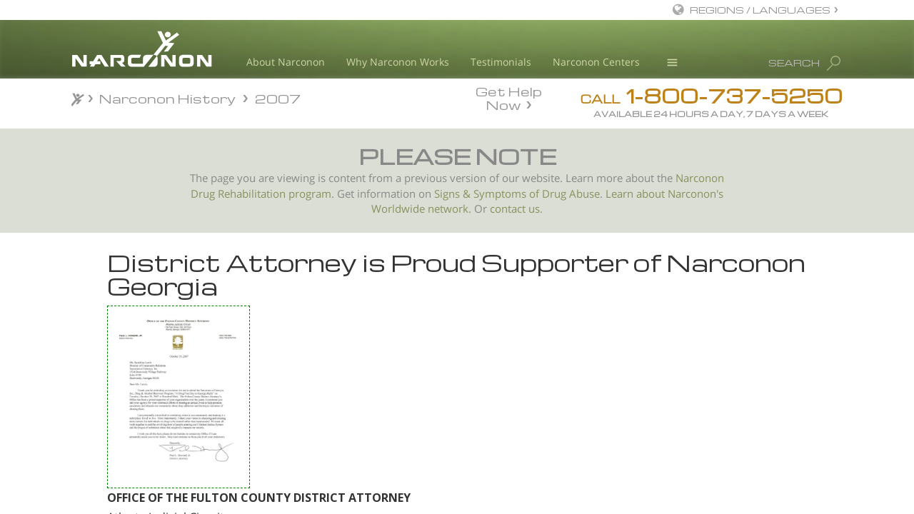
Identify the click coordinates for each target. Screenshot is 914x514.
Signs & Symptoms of (488, 193)
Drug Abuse (571, 193)
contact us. (516, 208)
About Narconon (285, 62)
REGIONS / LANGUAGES (760, 10)
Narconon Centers (596, 62)
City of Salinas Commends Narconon (157, 386)
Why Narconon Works (397, 62)
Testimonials (501, 62)
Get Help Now (509, 97)
